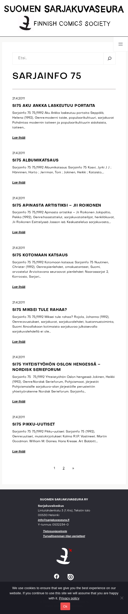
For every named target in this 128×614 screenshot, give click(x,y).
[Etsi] (109, 58)
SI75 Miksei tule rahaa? (39, 310)
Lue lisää (18, 137)
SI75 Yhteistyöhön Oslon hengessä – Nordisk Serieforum (56, 367)
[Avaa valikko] (120, 44)
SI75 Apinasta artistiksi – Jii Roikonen (56, 205)
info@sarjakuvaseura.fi (53, 519)
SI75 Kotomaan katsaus (40, 255)
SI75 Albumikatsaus (35, 160)
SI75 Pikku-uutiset (33, 424)
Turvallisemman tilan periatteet (64, 536)
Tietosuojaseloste (55, 531)
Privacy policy (69, 598)
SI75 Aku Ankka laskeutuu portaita (53, 106)
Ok (65, 606)
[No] (121, 597)
